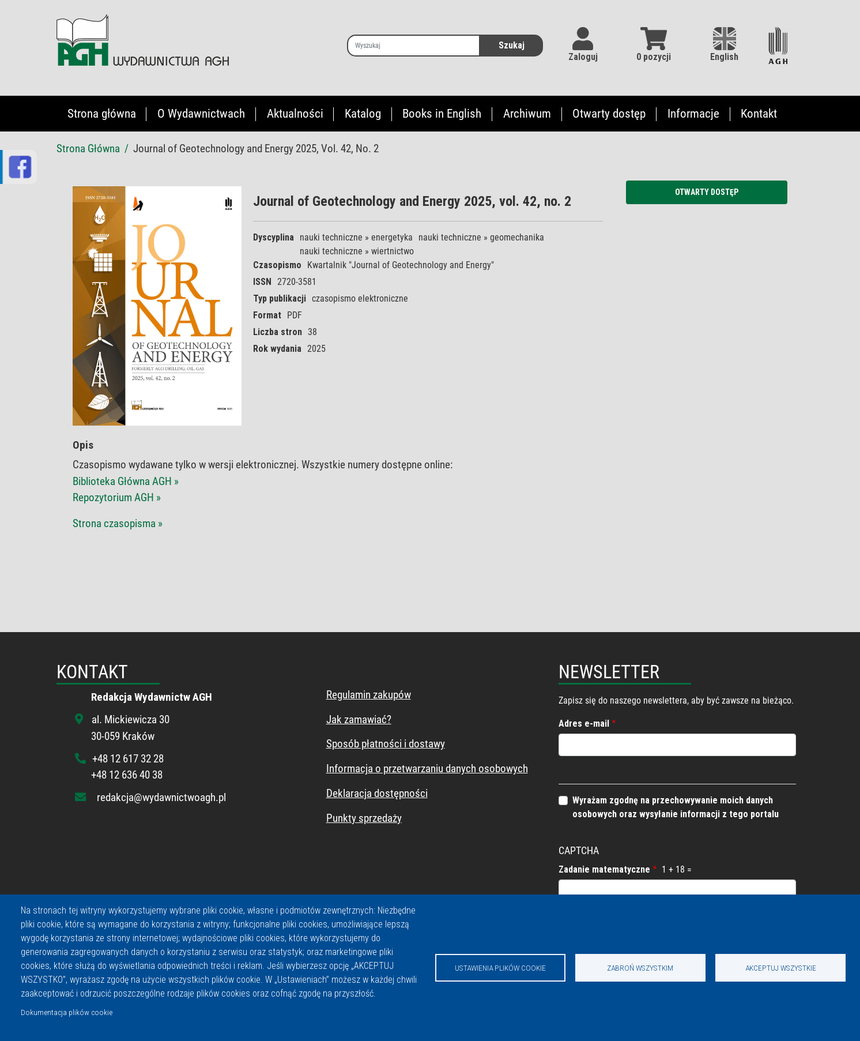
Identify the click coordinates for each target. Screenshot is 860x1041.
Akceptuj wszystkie (780, 967)
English (724, 44)
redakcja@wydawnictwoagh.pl (161, 797)
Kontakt (759, 114)
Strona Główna (88, 148)
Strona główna (101, 114)
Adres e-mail (584, 723)
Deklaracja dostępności (377, 793)
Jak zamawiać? (358, 719)
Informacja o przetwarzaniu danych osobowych (427, 768)
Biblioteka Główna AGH (123, 481)
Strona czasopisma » (118, 523)
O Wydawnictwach (201, 114)
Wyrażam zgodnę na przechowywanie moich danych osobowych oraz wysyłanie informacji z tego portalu (675, 807)
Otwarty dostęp (609, 114)
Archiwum (527, 114)
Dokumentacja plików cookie (66, 1012)
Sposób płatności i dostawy (385, 743)
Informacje (693, 114)
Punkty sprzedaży (364, 818)
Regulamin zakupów (368, 694)
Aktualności (295, 114)
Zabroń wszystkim (640, 967)
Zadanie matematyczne (604, 869)
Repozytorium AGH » (117, 497)
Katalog (363, 114)
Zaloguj (583, 56)
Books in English (441, 114)
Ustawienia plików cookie (500, 967)
